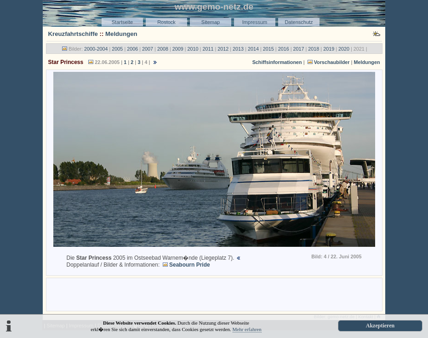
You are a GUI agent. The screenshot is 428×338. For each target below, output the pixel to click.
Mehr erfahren (247, 329)
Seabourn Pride (189, 265)
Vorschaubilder (332, 62)
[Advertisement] (214, 294)
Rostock (166, 22)
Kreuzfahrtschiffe (73, 33)
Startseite (122, 22)
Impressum (254, 22)
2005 (117, 49)
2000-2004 (96, 49)
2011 (207, 49)
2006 (132, 49)
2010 (193, 49)
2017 (298, 49)
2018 (313, 49)
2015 (268, 49)
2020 (343, 49)
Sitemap (210, 22)
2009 (177, 49)
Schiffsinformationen (277, 62)
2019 (328, 49)
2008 (162, 49)
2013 (238, 49)
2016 (283, 49)
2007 (147, 49)
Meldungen (121, 33)
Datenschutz (299, 22)
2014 (253, 49)
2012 (222, 49)
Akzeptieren (380, 325)
